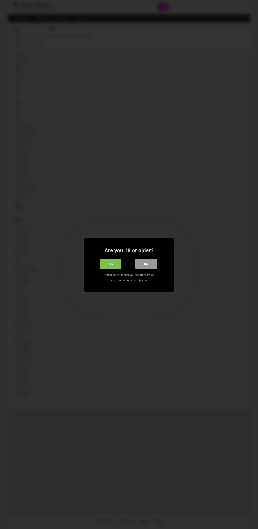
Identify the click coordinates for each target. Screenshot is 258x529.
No (146, 263)
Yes (110, 263)
